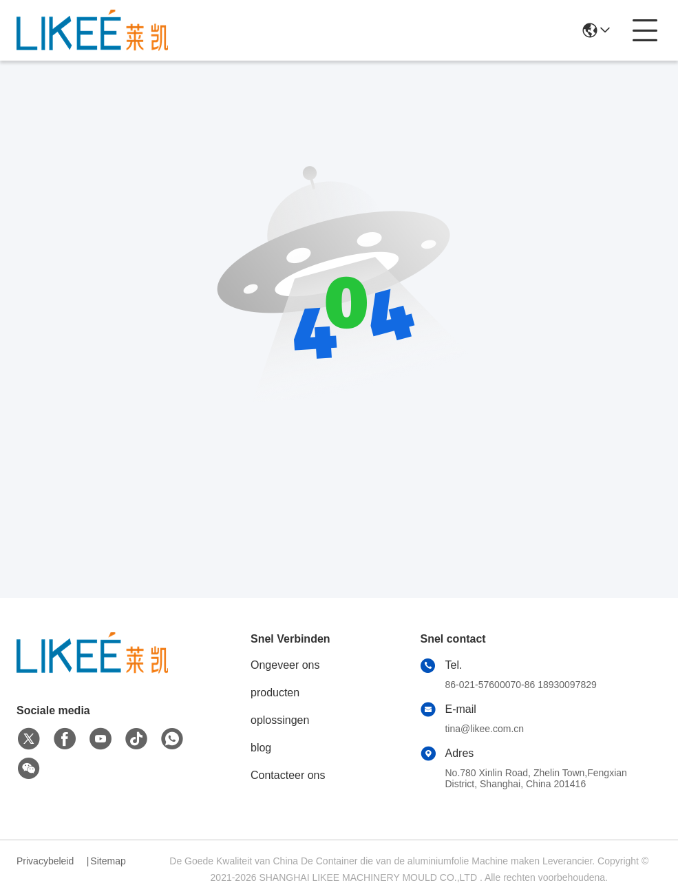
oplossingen (280, 720)
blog (261, 747)
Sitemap (107, 860)
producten (275, 692)
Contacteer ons (288, 775)
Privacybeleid (45, 860)
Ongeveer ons (285, 665)
